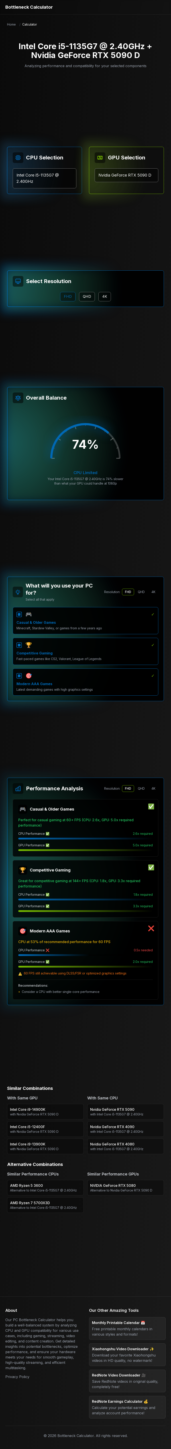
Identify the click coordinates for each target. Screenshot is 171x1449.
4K (153, 592)
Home (11, 24)
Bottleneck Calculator (29, 7)
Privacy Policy (17, 1377)
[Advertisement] (85, 105)
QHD (141, 592)
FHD (128, 592)
